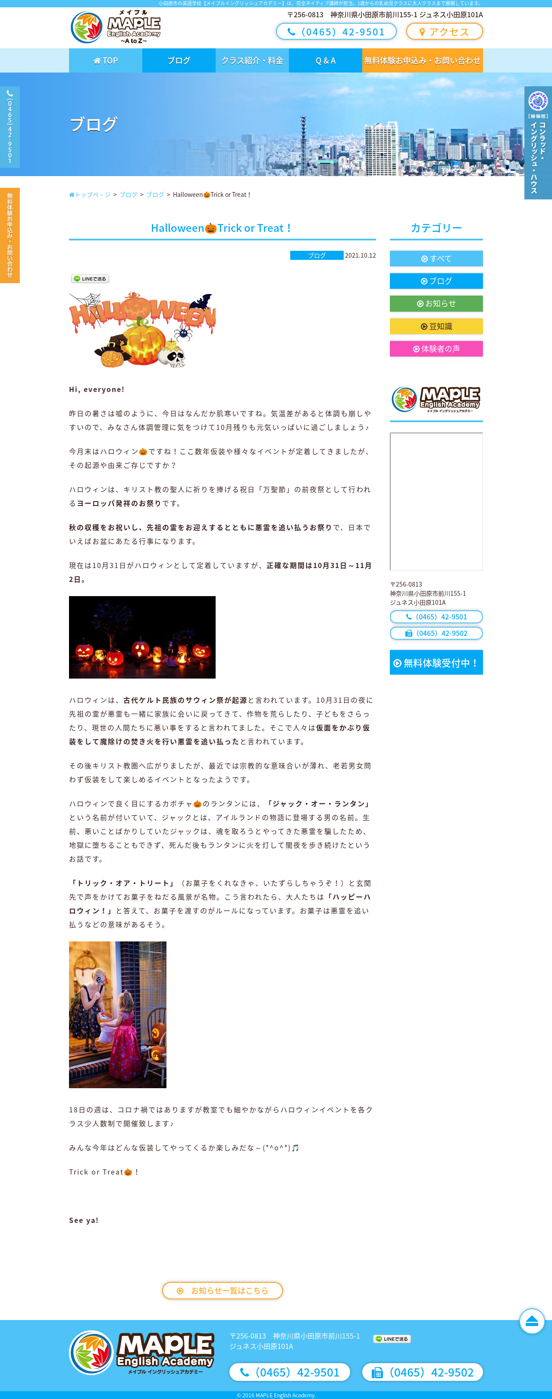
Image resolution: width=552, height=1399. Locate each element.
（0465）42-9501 (337, 31)
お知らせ (436, 303)
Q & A (326, 60)
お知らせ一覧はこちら (223, 1290)
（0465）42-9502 (436, 633)
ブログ (179, 60)
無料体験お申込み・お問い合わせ (422, 60)
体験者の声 (436, 348)
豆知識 (436, 326)
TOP (106, 60)
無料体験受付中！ (436, 662)
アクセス (445, 31)
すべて (436, 258)
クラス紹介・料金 (252, 60)
